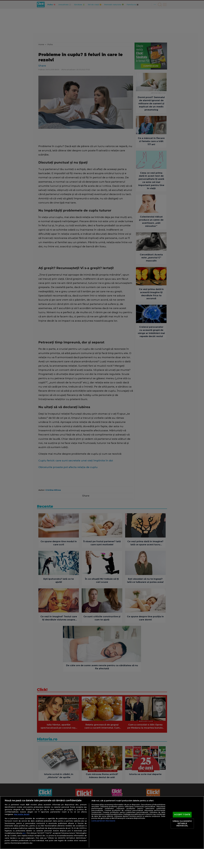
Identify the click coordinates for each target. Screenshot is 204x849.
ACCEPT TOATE (182, 814)
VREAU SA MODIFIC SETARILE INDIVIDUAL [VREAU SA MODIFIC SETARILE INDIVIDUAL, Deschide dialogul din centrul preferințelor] (182, 823)
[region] (102, 822)
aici (24, 833)
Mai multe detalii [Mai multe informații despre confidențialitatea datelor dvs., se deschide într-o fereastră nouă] (21, 814)
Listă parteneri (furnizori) (103, 821)
